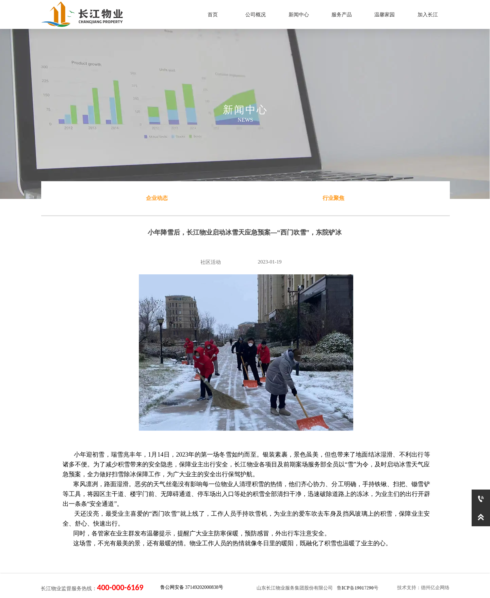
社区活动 (210, 262)
